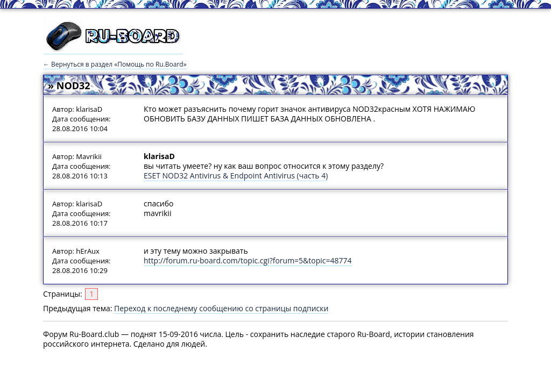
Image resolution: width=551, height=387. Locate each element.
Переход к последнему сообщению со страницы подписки (221, 308)
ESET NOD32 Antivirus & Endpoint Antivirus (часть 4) (236, 175)
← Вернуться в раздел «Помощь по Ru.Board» (115, 64)
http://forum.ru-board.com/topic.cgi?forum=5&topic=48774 (248, 260)
